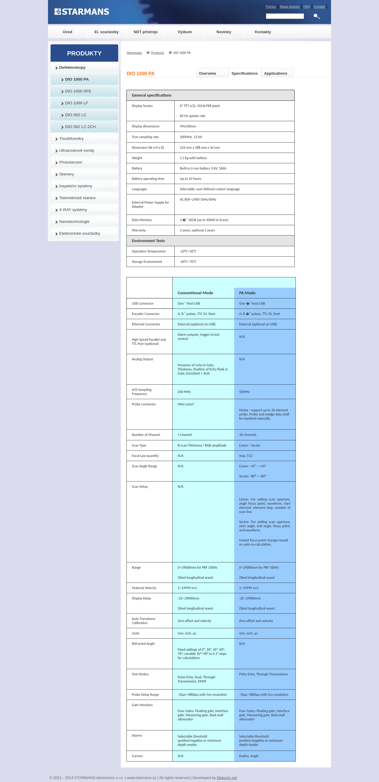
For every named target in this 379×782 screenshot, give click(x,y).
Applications (275, 73)
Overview (207, 73)
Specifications (245, 73)
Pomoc (271, 6)
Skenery (66, 174)
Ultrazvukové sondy (76, 150)
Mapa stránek (290, 6)
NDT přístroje (146, 32)
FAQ (306, 6)
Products (157, 53)
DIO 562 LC (75, 115)
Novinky (223, 32)
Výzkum (185, 32)
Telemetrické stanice (77, 198)
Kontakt (319, 6)
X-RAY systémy (73, 209)
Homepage (134, 53)
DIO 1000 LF (76, 103)
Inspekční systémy (75, 186)
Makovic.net (227, 777)
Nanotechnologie (74, 221)
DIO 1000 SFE (78, 91)
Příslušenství (70, 162)
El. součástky (106, 32)
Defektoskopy (72, 67)
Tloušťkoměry (71, 138)
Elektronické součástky (79, 233)
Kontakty (263, 32)
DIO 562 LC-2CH (80, 126)
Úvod (67, 32)
